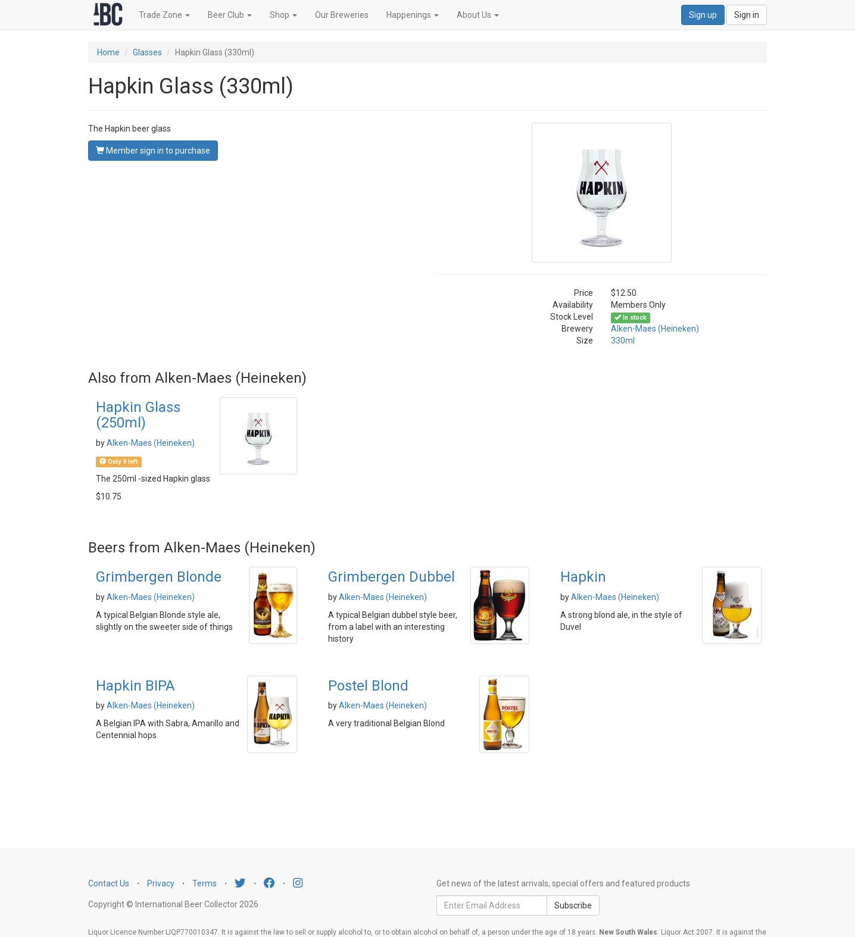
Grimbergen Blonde (158, 577)
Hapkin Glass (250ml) (138, 415)
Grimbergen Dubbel (391, 577)
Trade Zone (164, 15)
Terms (204, 883)
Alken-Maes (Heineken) (655, 328)
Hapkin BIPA (135, 685)
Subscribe (573, 905)
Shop (283, 15)
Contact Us (108, 883)
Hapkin (583, 577)
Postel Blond (368, 685)
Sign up (703, 15)
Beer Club (230, 15)
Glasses (147, 52)
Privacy (160, 883)
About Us (478, 15)
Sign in (746, 15)
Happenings (412, 15)
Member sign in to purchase (153, 150)
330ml (623, 340)
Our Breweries (342, 15)
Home (108, 52)
